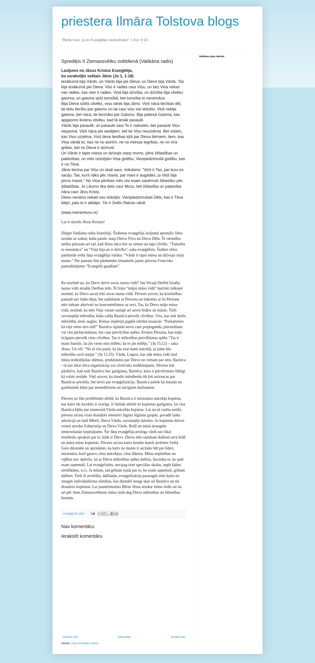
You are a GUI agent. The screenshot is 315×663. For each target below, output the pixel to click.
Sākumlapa (124, 636)
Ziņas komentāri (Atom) (84, 643)
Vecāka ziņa (178, 636)
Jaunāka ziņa (70, 636)
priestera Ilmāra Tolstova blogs (150, 21)
